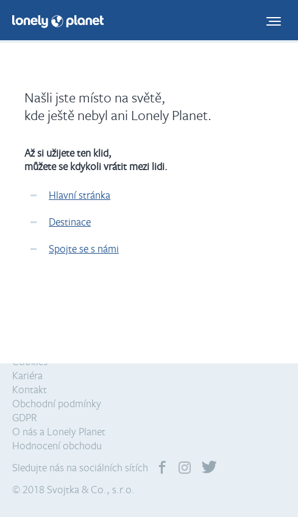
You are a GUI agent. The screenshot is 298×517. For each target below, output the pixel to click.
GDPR (24, 417)
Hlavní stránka (79, 195)
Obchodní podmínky (56, 403)
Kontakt (29, 389)
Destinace (70, 222)
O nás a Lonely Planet (58, 431)
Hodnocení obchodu (57, 445)
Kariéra (27, 375)
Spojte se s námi (84, 248)
